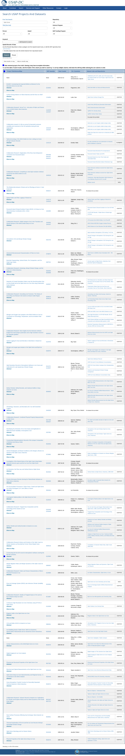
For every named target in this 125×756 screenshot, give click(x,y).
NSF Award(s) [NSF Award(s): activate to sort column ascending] (51, 71)
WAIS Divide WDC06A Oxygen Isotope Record (99, 223)
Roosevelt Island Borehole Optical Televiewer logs (100, 162)
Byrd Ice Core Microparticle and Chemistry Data (99, 596)
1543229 (48, 128)
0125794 (48, 341)
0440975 (48, 351)
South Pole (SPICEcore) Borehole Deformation (99, 104)
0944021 (48, 158)
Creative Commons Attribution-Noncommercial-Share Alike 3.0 (40, 751)
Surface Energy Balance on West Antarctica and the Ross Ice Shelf (24, 94)
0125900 (48, 556)
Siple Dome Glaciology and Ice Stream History (18, 731)
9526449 (48, 676)
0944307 (48, 156)
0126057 (48, 368)
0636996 (48, 272)
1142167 (48, 112)
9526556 (48, 444)
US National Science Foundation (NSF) (88, 752)
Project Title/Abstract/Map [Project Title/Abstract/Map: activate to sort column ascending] (14, 71)
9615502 (48, 472)
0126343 (48, 499)
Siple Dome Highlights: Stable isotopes (97, 638)
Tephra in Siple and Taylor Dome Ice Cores (98, 693)
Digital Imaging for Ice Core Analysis (16, 653)
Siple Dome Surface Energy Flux (96, 97)
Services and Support (33, 8)
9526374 (48, 740)
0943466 (48, 154)
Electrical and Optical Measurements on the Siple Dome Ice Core (23, 669)
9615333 (48, 616)
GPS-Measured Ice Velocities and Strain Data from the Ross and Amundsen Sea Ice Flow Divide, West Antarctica (100, 281)
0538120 (48, 298)
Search (21, 8)
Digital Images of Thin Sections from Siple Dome (100, 651)
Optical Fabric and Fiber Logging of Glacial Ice (18, 197)
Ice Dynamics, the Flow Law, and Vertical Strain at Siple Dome (23, 469)
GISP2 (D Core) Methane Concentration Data (99, 374)
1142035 (48, 110)
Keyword (5, 39)
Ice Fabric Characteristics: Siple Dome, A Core (99, 572)
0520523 (48, 333)
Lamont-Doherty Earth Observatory (29, 750)
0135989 (48, 572)
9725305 (48, 724)
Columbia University (44, 750)
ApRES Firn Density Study (94, 110)
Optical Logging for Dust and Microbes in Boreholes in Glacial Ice (23, 341)
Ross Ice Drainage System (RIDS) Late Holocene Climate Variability (24, 583)
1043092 (48, 222)
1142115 (48, 142)
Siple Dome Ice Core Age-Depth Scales (97, 631)
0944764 (48, 239)
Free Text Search (7, 19)
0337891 (48, 432)
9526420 (48, 670)
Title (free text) (7, 25)
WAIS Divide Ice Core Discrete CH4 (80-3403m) (100, 226)
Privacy (27, 753)
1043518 (48, 175)
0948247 (48, 191)
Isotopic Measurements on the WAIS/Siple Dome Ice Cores (22, 644)
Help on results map (22, 61)
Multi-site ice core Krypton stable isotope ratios (99, 123)
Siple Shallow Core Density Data (96, 606)
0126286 (48, 606)
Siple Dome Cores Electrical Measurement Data (99, 670)
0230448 (48, 511)
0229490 (48, 463)
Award (29, 31)
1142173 (48, 199)
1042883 (48, 211)
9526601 (48, 717)
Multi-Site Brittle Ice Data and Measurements (99, 87)
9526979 (48, 644)
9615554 (48, 654)
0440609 (48, 410)
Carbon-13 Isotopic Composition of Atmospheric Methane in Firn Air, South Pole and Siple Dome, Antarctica (100, 443)
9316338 (48, 732)
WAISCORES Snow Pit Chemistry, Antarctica (99, 676)
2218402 (48, 87)
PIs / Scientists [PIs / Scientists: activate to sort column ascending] (75, 71)
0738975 (48, 254)
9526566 (48, 481)
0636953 (48, 391)
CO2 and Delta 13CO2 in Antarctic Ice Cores (18, 623)
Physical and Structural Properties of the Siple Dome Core (22, 662)
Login (66, 8)
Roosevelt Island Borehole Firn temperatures (99, 150)
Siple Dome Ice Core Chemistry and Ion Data (99, 581)
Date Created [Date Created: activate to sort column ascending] (62, 71)
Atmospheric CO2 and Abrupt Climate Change (18, 239)
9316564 (48, 584)
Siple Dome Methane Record (95, 359)
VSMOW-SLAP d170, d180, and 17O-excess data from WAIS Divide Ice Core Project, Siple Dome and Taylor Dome (100, 77)
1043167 (48, 224)
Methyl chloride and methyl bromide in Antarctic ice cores (21, 526)
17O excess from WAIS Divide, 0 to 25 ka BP (99, 220)
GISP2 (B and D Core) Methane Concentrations (99, 362)
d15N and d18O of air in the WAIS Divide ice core (100, 311)
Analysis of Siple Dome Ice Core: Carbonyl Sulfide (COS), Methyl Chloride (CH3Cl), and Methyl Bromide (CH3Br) (101, 535)
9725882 (48, 454)
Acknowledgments (20, 753)
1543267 (48, 129)
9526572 (48, 684)
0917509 (48, 420)
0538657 (48, 316)
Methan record (91, 182)
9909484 (48, 490)
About (4, 8)
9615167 (48, 699)
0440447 (48, 421)
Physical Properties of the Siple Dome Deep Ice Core (20, 739)
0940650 (48, 271)
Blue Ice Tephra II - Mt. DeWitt (95, 697)
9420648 (48, 631)
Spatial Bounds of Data (9, 44)
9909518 (48, 545)
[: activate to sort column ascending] (4, 71)
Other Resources (48, 8)
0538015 (48, 296)
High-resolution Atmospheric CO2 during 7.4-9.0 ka (100, 232)
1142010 (48, 201)
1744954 (48, 97)
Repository (56, 19)
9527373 (48, 701)
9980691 (48, 624)
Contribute (12, 8)
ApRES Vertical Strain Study (95, 114)
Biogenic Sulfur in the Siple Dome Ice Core (17, 613)
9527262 (48, 663)
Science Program (58, 25)
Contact (58, 8)
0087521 (48, 262)
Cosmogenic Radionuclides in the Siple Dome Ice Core (21, 497)
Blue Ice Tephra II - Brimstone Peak (96, 690)
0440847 (48, 284)
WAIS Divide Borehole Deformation (96, 107)
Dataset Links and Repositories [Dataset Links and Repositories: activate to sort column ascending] (96, 71)
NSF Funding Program (59, 31)
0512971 (48, 366)
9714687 (48, 596)
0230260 (48, 509)
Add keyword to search (25, 42)
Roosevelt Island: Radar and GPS (96, 153)
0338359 (48, 528)
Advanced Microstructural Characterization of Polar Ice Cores (22, 253)
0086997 (48, 565)
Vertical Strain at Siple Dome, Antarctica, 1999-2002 (100, 471)
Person (5, 31)
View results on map (9, 61)
